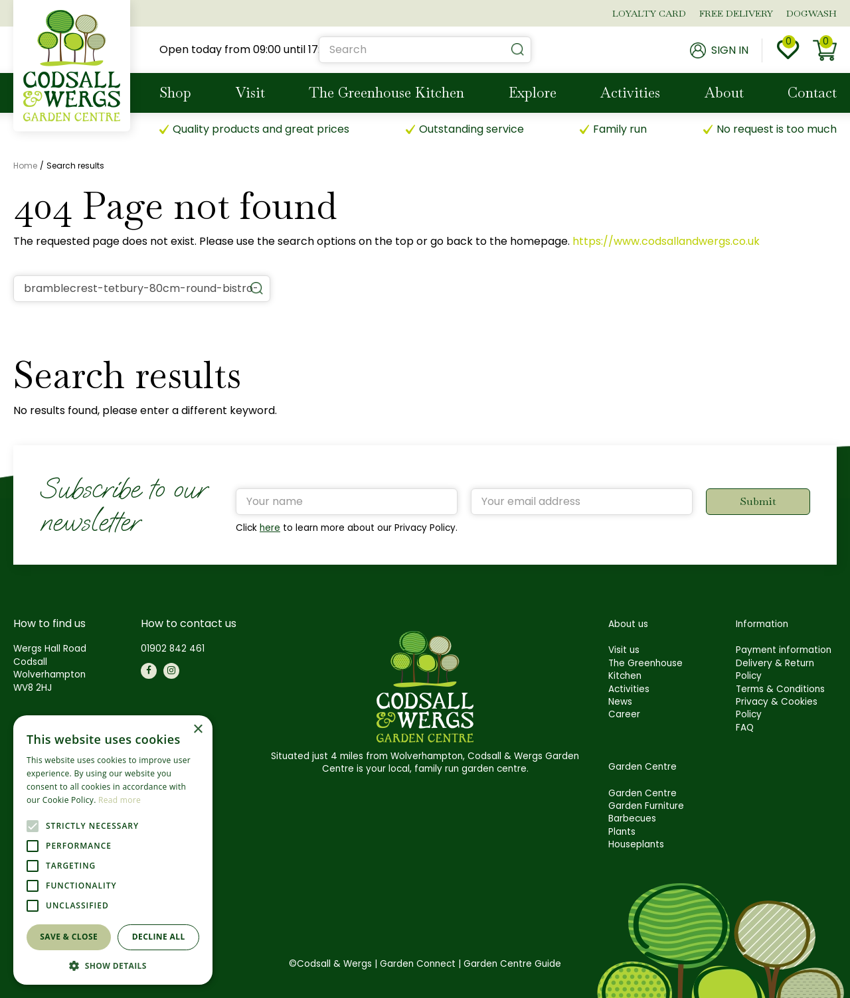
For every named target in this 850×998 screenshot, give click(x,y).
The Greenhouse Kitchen (645, 669)
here (270, 528)
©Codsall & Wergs (330, 964)
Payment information (783, 650)
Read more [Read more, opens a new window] (119, 800)
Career (624, 714)
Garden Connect (418, 964)
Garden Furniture (646, 806)
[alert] (112, 850)
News (620, 701)
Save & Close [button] (69, 936)
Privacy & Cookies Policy (776, 708)
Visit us (623, 650)
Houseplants (636, 844)
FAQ (745, 727)
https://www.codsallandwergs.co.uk (666, 241)
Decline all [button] (158, 936)
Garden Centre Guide (512, 964)
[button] (113, 965)
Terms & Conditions (780, 689)
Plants (622, 831)
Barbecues (632, 818)
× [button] (198, 730)
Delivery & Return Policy (775, 669)
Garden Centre (642, 793)
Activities (628, 689)
